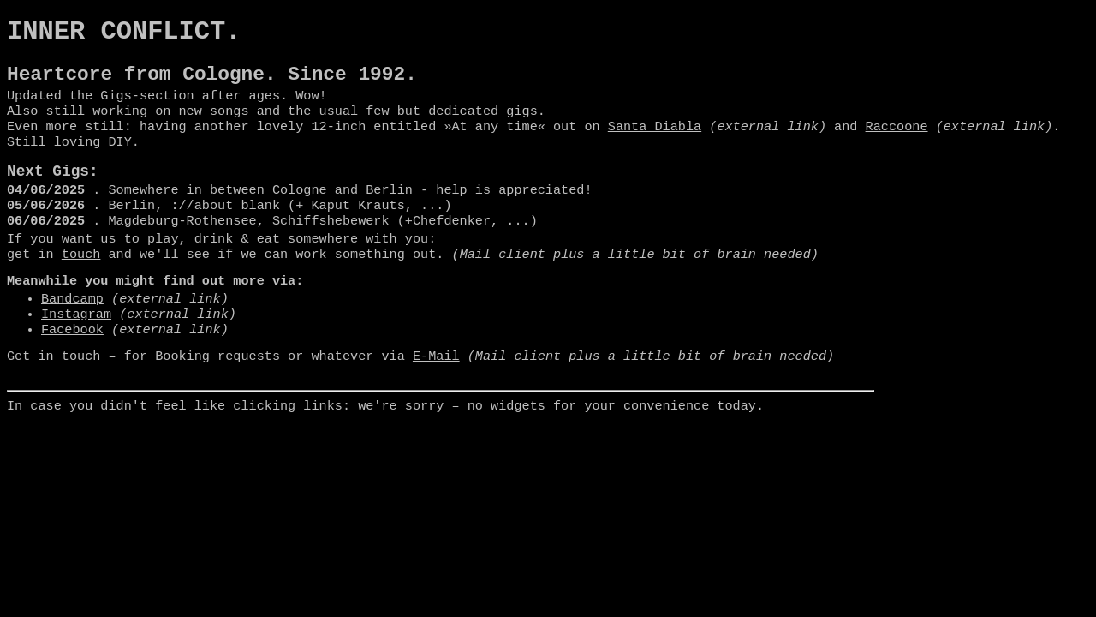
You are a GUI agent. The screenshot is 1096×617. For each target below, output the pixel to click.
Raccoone (896, 141)
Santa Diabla (654, 141)
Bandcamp (72, 330)
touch (81, 282)
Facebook (72, 365)
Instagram (76, 347)
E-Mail (436, 393)
